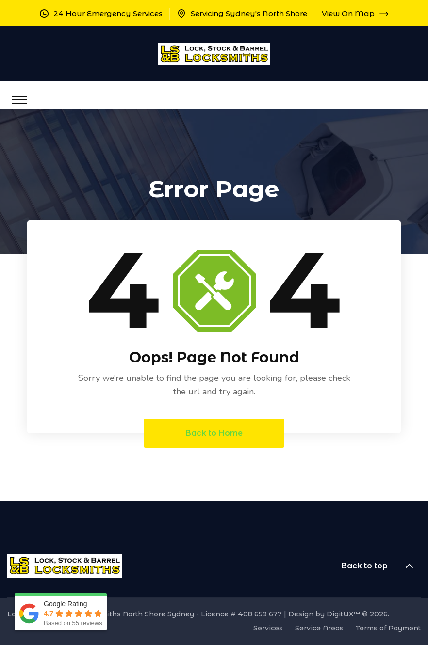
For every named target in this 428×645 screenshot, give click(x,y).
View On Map (355, 13)
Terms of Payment (388, 628)
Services (268, 628)
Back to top (381, 566)
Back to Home (214, 433)
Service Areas (319, 628)
